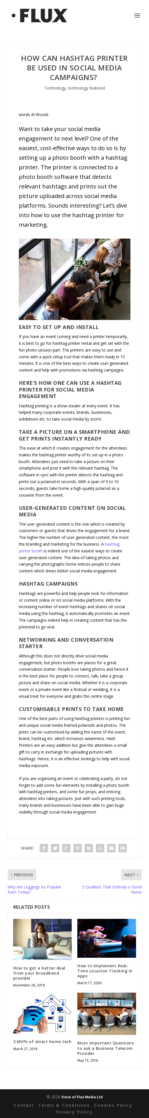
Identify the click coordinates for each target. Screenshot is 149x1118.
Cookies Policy (113, 1105)
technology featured (86, 88)
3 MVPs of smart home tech (42, 1041)
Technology (55, 88)
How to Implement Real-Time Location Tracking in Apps (105, 971)
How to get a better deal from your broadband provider (39, 973)
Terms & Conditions (64, 1105)
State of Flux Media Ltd (82, 1097)
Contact (24, 1105)
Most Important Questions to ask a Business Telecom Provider (105, 1048)
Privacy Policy (74, 1112)
